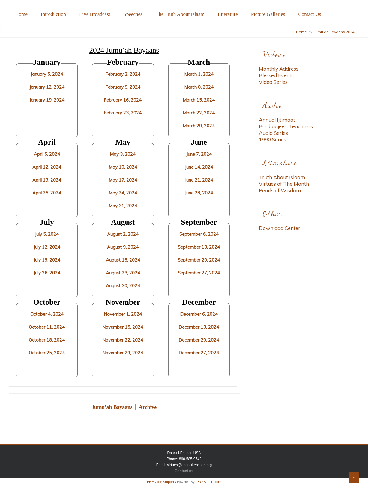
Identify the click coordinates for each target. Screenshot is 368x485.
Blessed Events (276, 75)
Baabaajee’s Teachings (286, 126)
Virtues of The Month (284, 184)
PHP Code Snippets (161, 482)
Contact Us (309, 14)
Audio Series (273, 133)
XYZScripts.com (209, 482)
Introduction (53, 14)
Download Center (279, 228)
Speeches (132, 14)
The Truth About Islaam (180, 14)
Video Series (273, 82)
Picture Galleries (268, 14)
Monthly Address (278, 69)
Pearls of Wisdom (280, 190)
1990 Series (272, 139)
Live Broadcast (94, 14)
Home (21, 14)
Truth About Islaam (282, 177)
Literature (228, 14)
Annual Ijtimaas (277, 120)
